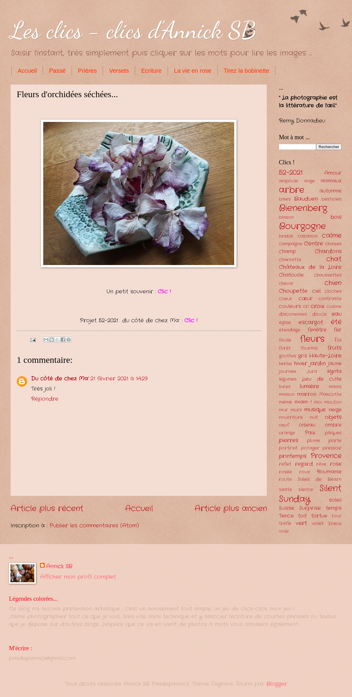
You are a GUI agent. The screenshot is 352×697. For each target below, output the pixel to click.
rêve (321, 464)
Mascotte (330, 394)
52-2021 (290, 172)
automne (330, 191)
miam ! (302, 402)
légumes (288, 379)
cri (306, 306)
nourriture (291, 417)
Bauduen (306, 199)
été (336, 322)
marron (307, 394)
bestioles (332, 199)
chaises (333, 244)
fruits (335, 348)
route (285, 479)
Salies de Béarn (320, 479)
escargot (311, 322)
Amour (333, 173)
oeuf (284, 425)
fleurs (312, 339)
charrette (290, 260)
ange (309, 181)
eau (337, 314)
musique (315, 409)
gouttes (287, 356)
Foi (338, 340)
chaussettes (328, 275)
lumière (309, 386)
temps (334, 508)
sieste (285, 490)
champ (287, 251)
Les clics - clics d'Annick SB (133, 30)
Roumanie (329, 471)
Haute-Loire (325, 356)
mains (335, 387)
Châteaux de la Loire (310, 267)
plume (313, 441)
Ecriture (151, 70)
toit (302, 515)
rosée (285, 472)
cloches (333, 291)
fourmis (309, 348)
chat (334, 259)
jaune (335, 363)
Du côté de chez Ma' (60, 378)
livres (285, 387)
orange (287, 433)
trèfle (285, 524)
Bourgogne (302, 226)
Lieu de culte (322, 379)
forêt (285, 348)
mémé (285, 402)
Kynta (334, 371)
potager (310, 448)
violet (318, 524)
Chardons (328, 251)
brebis (286, 236)
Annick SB (59, 566)
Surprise (310, 508)
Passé (57, 70)
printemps (292, 456)
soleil (335, 500)
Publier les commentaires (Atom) (94, 525)
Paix (310, 432)
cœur (306, 298)
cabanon (308, 236)
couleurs (290, 306)
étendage (289, 330)
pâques (333, 433)
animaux (331, 180)
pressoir (332, 448)
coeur (285, 299)
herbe (285, 364)
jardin (318, 363)
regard (304, 464)
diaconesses (293, 314)
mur (283, 410)
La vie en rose (192, 70)
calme (332, 235)
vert (301, 523)
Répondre (44, 399)
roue (304, 472)
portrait (288, 448)
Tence (286, 515)
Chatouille (291, 275)
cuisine (334, 306)
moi (318, 402)
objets (333, 417)
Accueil (27, 70)
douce (319, 314)
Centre (313, 243)
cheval (286, 284)
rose (336, 464)
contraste (330, 299)
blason (286, 217)
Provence (326, 456)
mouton (333, 402)
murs (296, 410)
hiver (300, 363)
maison (287, 394)
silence (305, 490)
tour (336, 516)
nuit (314, 417)
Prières (87, 70)
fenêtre (317, 329)
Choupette (293, 291)
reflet (285, 464)
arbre (291, 190)
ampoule (288, 181)
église (285, 323)
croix (317, 306)
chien (333, 283)
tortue (319, 515)
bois (336, 217)
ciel (316, 291)
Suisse (286, 508)
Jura (312, 371)
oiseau (307, 425)
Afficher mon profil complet (78, 577)
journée (287, 371)
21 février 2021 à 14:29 (118, 378)
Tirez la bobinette (246, 70)
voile (284, 531)
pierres (288, 440)
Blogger (276, 684)
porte (335, 441)
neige (335, 409)
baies (285, 199)
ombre (333, 425)
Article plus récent (46, 508)
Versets (119, 70)
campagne (290, 244)
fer (338, 329)
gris (302, 355)
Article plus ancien (230, 508)
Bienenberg (303, 208)
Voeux (335, 524)
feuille (285, 340)
